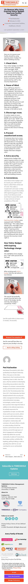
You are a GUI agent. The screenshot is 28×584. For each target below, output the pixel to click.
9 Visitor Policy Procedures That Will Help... (11, 559)
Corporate (8, 23)
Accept (14, 572)
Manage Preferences (14, 580)
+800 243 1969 (12, 497)
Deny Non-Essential (14, 576)
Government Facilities (18, 23)
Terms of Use (15, 523)
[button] (14, 337)
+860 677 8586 (9, 498)
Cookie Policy (7, 569)
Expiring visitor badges (11, 220)
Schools (18, 26)
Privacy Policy (17, 568)
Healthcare (12, 26)
